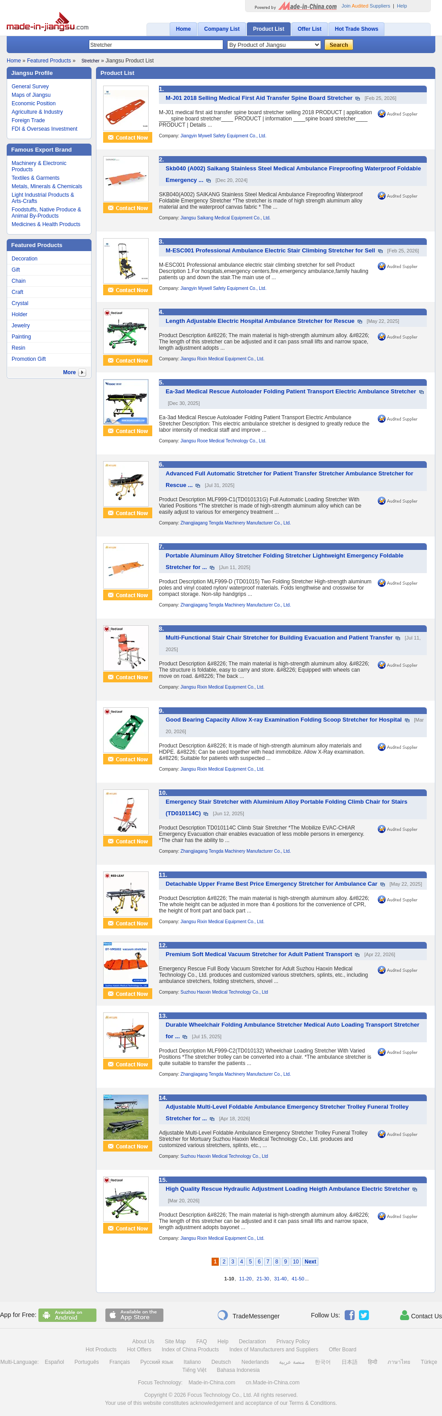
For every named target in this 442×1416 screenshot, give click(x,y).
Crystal (20, 303)
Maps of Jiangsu (31, 95)
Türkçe (429, 1362)
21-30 (263, 1278)
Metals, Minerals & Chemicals (47, 186)
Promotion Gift (29, 359)
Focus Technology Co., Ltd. (220, 1395)
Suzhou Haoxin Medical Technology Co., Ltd (224, 992)
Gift (16, 270)
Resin (18, 348)
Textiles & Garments (35, 178)
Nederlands (255, 1362)
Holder (19, 314)
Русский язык (156, 1362)
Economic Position (34, 103)
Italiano (192, 1362)
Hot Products (101, 1349)
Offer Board (342, 1349)
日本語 (350, 1362)
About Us (143, 1341)
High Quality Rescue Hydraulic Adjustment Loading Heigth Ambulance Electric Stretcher (288, 1188)
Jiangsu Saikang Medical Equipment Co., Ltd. (225, 217)
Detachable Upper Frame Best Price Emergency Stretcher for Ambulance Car (271, 883)
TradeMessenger (248, 1315)
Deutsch (221, 1362)
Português (87, 1362)
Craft (17, 292)
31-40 (280, 1278)
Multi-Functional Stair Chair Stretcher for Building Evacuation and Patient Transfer (279, 637)
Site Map (175, 1341)
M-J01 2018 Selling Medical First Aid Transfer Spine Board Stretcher (259, 98)
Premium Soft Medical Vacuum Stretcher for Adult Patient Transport (259, 954)
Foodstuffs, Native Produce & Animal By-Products (46, 212)
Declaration (252, 1341)
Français (119, 1362)
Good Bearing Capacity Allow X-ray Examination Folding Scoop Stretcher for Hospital (284, 719)
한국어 (323, 1362)
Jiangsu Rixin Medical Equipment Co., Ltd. (222, 358)
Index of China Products (190, 1349)
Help (402, 5)
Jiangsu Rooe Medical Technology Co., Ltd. (223, 440)
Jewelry (21, 325)
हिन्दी (372, 1362)
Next (310, 1262)
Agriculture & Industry (37, 112)
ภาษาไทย (399, 1362)
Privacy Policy (293, 1341)
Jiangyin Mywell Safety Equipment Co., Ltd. (223, 135)
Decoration (25, 259)
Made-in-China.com (211, 1382)
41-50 (298, 1278)
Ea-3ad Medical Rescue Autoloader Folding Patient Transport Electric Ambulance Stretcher (291, 391)
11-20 (245, 1278)
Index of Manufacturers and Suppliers (273, 1349)
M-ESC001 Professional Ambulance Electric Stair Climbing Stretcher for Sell (270, 250)
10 (296, 1262)
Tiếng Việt (194, 1370)
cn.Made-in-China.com (273, 1382)
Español (54, 1362)
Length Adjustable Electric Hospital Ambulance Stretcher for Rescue (260, 321)
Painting (21, 337)
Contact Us (421, 1315)
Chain (18, 281)
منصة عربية (291, 1362)
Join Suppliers (366, 5)
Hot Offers (139, 1349)
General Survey (30, 86)
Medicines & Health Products (46, 224)
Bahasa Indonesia (238, 1370)
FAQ (201, 1341)
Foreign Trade (28, 120)
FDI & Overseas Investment (44, 129)
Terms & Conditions (312, 1403)
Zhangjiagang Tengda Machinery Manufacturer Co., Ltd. (235, 522)
